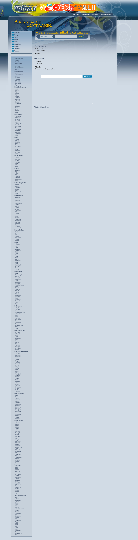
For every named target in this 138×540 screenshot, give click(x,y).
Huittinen (17, 444)
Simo (16, 263)
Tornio (16, 268)
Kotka (16, 235)
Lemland (17, 66)
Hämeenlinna (18, 145)
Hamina (17, 232)
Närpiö (17, 321)
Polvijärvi (17, 345)
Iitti (15, 233)
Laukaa (17, 215)
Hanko (17, 468)
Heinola (17, 425)
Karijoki (17, 96)
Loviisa (17, 160)
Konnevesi (18, 210)
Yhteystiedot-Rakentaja (90, 14)
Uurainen (17, 225)
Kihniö (16, 280)
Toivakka (17, 223)
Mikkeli (17, 125)
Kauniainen (18, 477)
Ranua (17, 259)
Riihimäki (17, 150)
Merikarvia (18, 451)
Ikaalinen (17, 276)
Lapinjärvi (17, 159)
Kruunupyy (18, 313)
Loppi (16, 149)
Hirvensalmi (18, 119)
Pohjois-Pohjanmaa (21, 352)
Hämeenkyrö (18, 275)
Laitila (16, 504)
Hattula (17, 140)
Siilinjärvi (17, 408)
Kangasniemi (18, 123)
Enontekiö (17, 244)
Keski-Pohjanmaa (20, 183)
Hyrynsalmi (18, 170)
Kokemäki (17, 450)
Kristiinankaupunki (20, 312)
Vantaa (17, 491)
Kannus (17, 186)
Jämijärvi (17, 445)
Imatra (16, 73)
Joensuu (17, 49)
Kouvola (17, 236)
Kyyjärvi (17, 213)
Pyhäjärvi (17, 377)
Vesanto (17, 417)
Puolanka (17, 176)
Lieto (16, 506)
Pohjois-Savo (19, 393)
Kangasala (18, 279)
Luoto (16, 316)
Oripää (17, 517)
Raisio (16, 523)
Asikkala (17, 422)
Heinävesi (17, 117)
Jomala (17, 65)
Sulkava (17, 135)
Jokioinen (17, 148)
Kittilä (16, 252)
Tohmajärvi (18, 348)
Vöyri (16, 328)
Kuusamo (17, 362)
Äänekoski (18, 228)
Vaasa (16, 51)
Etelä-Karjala (18, 71)
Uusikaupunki (18, 533)
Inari (16, 246)
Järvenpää (18, 474)
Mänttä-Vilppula (19, 285)
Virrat (16, 302)
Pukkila (17, 165)
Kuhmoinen (18, 212)
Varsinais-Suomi (20, 495)
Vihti (16, 493)
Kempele (17, 361)
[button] (87, 76)
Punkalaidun (18, 457)
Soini (16, 108)
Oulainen (17, 371)
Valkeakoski (18, 299)
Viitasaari (17, 226)
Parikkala (17, 79)
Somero (17, 529)
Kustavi (17, 503)
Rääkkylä (17, 346)
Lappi (16, 243)
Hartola (17, 424)
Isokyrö (17, 308)
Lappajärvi (18, 103)
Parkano (17, 289)
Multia (16, 216)
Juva (16, 122)
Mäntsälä (17, 483)
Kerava (17, 478)
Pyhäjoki (17, 375)
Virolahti (17, 240)
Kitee (16, 336)
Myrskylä (17, 162)
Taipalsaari (18, 85)
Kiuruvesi (17, 400)
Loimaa (17, 507)
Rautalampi (18, 407)
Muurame (17, 217)
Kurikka (17, 102)
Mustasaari (18, 319)
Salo (16, 526)
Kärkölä (17, 428)
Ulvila (16, 463)
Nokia (16, 286)
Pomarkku (18, 454)
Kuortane (17, 100)
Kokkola (17, 189)
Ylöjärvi (17, 304)
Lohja (16, 481)
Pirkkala (17, 291)
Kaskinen (17, 309)
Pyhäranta (18, 520)
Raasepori (18, 487)
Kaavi (16, 397)
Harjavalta (18, 441)
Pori (16, 455)
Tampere (17, 35)
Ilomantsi (17, 332)
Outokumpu (18, 344)
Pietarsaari (18, 324)
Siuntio (17, 488)
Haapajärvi (18, 355)
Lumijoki (17, 366)
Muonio (17, 255)
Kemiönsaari (18, 500)
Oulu (16, 39)
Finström (17, 62)
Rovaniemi (18, 260)
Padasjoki (17, 433)
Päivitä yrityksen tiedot (41, 107)
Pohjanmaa (18, 306)
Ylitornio (17, 269)
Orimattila (17, 431)
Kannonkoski (18, 203)
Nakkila (17, 453)
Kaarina (17, 498)
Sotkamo (17, 177)
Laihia (16, 315)
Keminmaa (18, 250)
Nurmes (17, 342)
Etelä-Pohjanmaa (20, 87)
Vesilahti (17, 301)
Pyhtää (17, 239)
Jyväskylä (17, 44)
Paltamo (17, 175)
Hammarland (18, 63)
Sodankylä (18, 265)
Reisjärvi (17, 381)
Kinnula (17, 207)
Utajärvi (17, 390)
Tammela (17, 152)
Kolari (16, 253)
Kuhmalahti (18, 282)
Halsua (17, 184)
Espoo (16, 467)
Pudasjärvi (18, 374)
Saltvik (17, 69)
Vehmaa (17, 535)
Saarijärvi (17, 222)
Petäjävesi (18, 219)
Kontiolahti (18, 338)
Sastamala (18, 295)
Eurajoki (17, 440)
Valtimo (17, 349)
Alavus (17, 90)
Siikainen (17, 460)
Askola (17, 157)
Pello (16, 256)
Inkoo (16, 473)
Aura (16, 497)
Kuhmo (17, 173)
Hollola (17, 427)
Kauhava (17, 99)
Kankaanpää (18, 447)
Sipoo (16, 166)
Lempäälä (17, 283)
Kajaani (17, 172)
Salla (16, 262)
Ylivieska (17, 391)
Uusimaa (17, 465)
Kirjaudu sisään (106, 14)
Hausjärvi (17, 142)
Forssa (17, 139)
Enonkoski (18, 116)
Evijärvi (17, 92)
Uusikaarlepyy (19, 325)
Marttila (17, 510)
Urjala (16, 298)
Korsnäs (17, 311)
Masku (17, 511)
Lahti (16, 42)
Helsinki (17, 33)
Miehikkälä (18, 237)
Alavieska (17, 353)
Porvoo (17, 163)
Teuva (16, 109)
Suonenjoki (18, 411)
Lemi (16, 76)
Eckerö (17, 60)
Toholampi (18, 192)
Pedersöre (18, 322)
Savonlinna (18, 133)
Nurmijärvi (18, 484)
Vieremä (17, 418)
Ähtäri (16, 112)
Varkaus (17, 415)
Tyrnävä (17, 388)
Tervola (17, 266)
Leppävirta (18, 404)
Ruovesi (17, 293)
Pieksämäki (18, 129)
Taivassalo (18, 530)
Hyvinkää (17, 471)
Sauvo (16, 527)
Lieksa (17, 339)
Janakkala (18, 146)
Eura (16, 438)
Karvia (16, 448)
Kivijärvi (17, 209)
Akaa (16, 273)
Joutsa (17, 199)
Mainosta (76, 14)
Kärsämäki (18, 364)
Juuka (16, 335)
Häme (16, 137)
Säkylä (17, 461)
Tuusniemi (18, 414)
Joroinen (17, 120)
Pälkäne (17, 292)
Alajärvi (17, 89)
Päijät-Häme (18, 421)
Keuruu (17, 206)
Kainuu (16, 168)
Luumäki (17, 77)
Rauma (17, 458)
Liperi (16, 341)
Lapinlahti (17, 402)
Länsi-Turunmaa (19, 508)
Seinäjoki (17, 106)
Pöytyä (17, 522)
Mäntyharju (18, 126)
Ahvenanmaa (18, 58)
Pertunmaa (18, 128)
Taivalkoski (18, 387)
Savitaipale (18, 83)
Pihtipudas (18, 220)
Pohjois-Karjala (19, 330)
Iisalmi (16, 395)
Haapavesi (18, 356)
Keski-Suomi (18, 195)
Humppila (17, 143)
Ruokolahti (18, 82)
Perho (16, 190)
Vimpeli (17, 110)
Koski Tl (17, 501)
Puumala (17, 130)
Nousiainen (18, 516)
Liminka (17, 365)
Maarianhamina (19, 67)
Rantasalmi (18, 132)
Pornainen (18, 486)
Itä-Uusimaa (18, 156)
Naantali (17, 514)
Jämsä (17, 202)
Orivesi (17, 288)
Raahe (17, 379)
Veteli (16, 193)
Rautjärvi (17, 80)
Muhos (17, 368)
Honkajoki (17, 442)
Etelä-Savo (18, 114)
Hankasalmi (18, 197)
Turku (16, 37)
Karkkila (17, 475)
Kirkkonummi (18, 480)
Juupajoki (17, 277)
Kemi (16, 247)
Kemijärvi (17, 249)
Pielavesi (17, 405)
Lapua (16, 105)
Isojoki (16, 94)
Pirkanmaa (18, 271)
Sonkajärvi (18, 410)
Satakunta (17, 436)
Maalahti (17, 318)
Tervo (16, 413)
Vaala (16, 180)
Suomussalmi (18, 179)
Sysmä (17, 434)
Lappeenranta (19, 74)
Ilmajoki (17, 93)
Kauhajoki (17, 97)
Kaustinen (17, 187)
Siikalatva (17, 385)
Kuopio (16, 46)
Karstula (17, 204)
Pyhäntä (17, 378)
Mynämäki (18, 513)
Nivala (16, 369)
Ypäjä (16, 153)
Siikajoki (17, 384)
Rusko (16, 524)
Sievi (16, 382)
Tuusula (17, 490)
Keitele (17, 398)
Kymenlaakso (19, 230)
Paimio (17, 519)
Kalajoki (17, 359)
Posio (16, 257)
